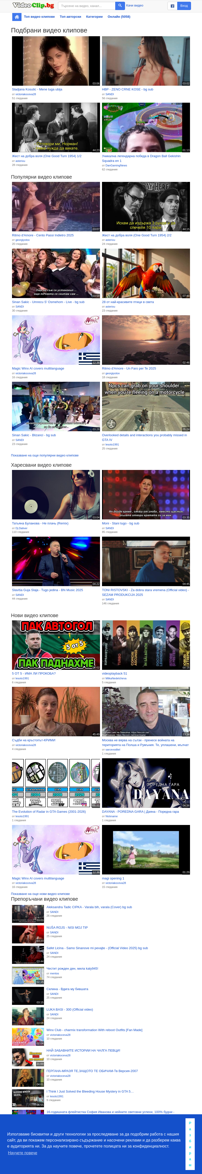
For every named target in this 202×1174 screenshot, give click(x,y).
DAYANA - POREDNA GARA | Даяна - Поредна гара (140, 811)
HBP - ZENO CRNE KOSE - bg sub (127, 89)
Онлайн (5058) (119, 16)
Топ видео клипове (39, 16)
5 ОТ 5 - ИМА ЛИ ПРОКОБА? (34, 673)
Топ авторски (70, 16)
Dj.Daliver (22, 528)
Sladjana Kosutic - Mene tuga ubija (37, 89)
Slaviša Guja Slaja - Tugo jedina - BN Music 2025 (47, 590)
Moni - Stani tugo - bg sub (120, 523)
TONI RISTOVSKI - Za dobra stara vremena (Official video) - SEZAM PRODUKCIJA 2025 (145, 592)
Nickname (112, 816)
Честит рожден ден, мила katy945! (72, 968)
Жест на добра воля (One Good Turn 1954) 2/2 (137, 235)
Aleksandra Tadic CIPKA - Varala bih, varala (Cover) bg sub (89, 907)
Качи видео (134, 5)
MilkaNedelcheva (116, 678)
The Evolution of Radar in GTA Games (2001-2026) (49, 811)
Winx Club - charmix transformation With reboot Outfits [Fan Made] (94, 1030)
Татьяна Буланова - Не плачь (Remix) (40, 523)
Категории (94, 16)
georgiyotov (23, 239)
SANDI (110, 94)
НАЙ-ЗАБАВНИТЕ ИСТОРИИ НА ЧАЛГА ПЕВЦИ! (83, 1050)
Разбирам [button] (190, 1144)
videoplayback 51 (114, 673)
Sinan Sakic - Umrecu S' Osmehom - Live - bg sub (48, 302)
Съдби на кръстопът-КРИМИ (33, 740)
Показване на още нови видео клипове (40, 894)
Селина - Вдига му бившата (67, 989)
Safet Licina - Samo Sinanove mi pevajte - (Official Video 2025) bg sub (97, 948)
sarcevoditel (113, 749)
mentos (54, 973)
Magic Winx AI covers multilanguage (38, 368)
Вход (184, 5)
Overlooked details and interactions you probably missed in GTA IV (144, 437)
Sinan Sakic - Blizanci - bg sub (34, 435)
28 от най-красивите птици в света (128, 302)
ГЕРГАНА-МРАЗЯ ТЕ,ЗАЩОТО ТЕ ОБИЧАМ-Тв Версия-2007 (92, 1071)
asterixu (20, 160)
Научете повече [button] (22, 1153)
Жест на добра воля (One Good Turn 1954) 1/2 (47, 156)
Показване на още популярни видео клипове (44, 455)
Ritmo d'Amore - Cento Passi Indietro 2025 (43, 235)
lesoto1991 (112, 444)
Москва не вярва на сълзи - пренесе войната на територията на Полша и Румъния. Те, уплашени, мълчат (145, 742)
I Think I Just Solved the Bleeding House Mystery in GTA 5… (90, 1091)
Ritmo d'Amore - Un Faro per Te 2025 (129, 368)
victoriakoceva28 (26, 94)
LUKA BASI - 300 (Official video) (69, 1009)
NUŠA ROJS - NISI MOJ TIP (67, 927)
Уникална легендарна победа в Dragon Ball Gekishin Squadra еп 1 (141, 158)
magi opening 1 (113, 878)
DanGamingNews (116, 165)
